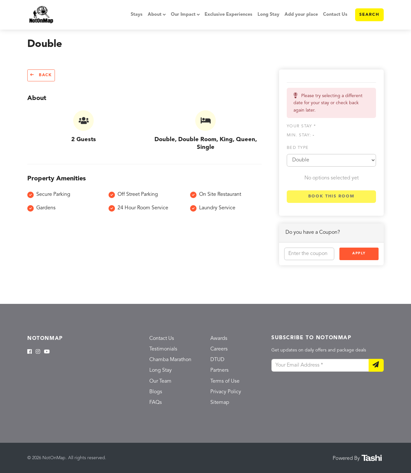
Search (369, 15)
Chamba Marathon (170, 359)
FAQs (155, 402)
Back (41, 75)
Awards (218, 338)
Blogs (155, 392)
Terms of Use (225, 381)
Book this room (331, 196)
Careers (219, 349)
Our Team (160, 381)
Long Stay (268, 14)
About (155, 14)
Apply (359, 253)
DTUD (217, 359)
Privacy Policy (225, 392)
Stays (137, 14)
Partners (219, 370)
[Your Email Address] (320, 365)
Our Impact (183, 14)
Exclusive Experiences (228, 14)
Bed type (298, 148)
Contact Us (335, 14)
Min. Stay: (300, 135)
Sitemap (219, 402)
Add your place (301, 14)
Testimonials (163, 349)
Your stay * (301, 126)
